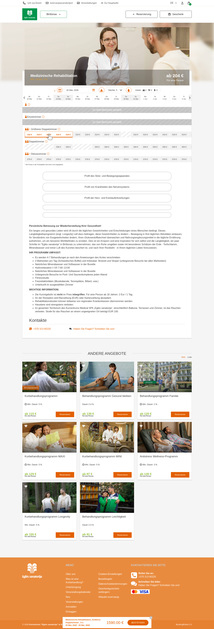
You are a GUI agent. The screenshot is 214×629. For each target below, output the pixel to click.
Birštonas (54, 14)
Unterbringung (73, 587)
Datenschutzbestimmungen (112, 584)
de (173, 2)
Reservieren (65, 414)
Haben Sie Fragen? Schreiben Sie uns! (94, 329)
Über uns (70, 574)
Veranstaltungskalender (78, 592)
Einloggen (71, 611)
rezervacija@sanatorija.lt (59, 2)
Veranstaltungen (87, 2)
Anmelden (71, 606)
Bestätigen (138, 622)
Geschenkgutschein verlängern (108, 590)
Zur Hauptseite (109, 3)
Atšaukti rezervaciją (108, 597)
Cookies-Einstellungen (110, 574)
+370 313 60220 (32, 2)
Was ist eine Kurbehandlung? (74, 581)
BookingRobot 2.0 (184, 624)
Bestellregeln (105, 579)
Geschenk (176, 14)
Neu (68, 597)
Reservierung (141, 14)
